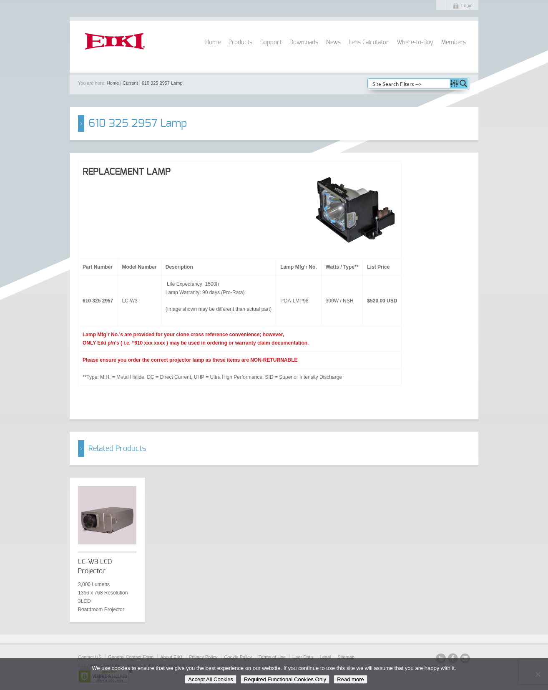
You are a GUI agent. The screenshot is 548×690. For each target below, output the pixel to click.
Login (467, 5)
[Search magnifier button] (463, 83)
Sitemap (346, 657)
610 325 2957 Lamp (162, 83)
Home (213, 42)
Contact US (89, 657)
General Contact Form (130, 657)
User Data (302, 657)
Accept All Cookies (210, 679)
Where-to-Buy (415, 42)
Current (130, 83)
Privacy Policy (203, 657)
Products (240, 42)
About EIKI (171, 657)
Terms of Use (272, 657)
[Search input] (409, 83)
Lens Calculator (369, 42)
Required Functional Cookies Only (285, 679)
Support (271, 42)
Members (453, 42)
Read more (350, 679)
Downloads (303, 42)
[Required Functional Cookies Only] (537, 674)
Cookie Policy (238, 657)
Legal (325, 657)
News (333, 42)
